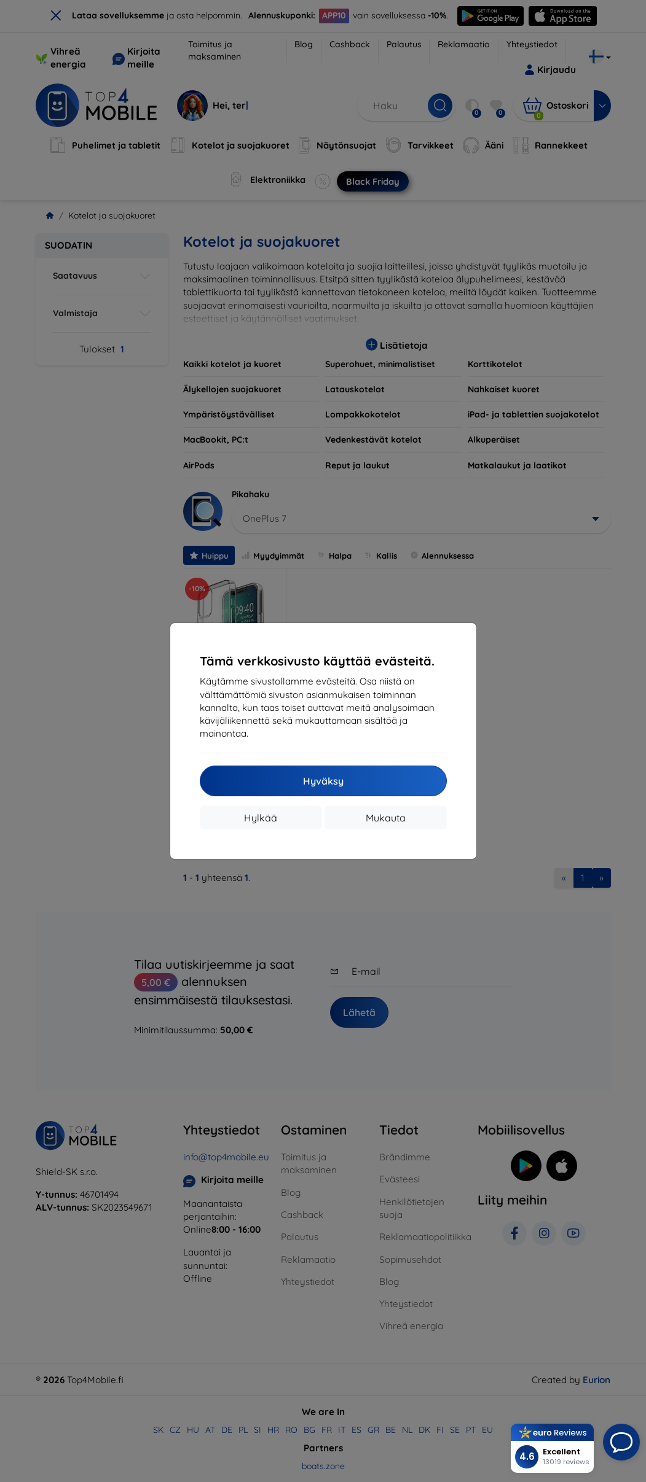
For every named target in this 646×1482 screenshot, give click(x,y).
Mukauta (386, 818)
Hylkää (260, 818)
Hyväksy (323, 781)
